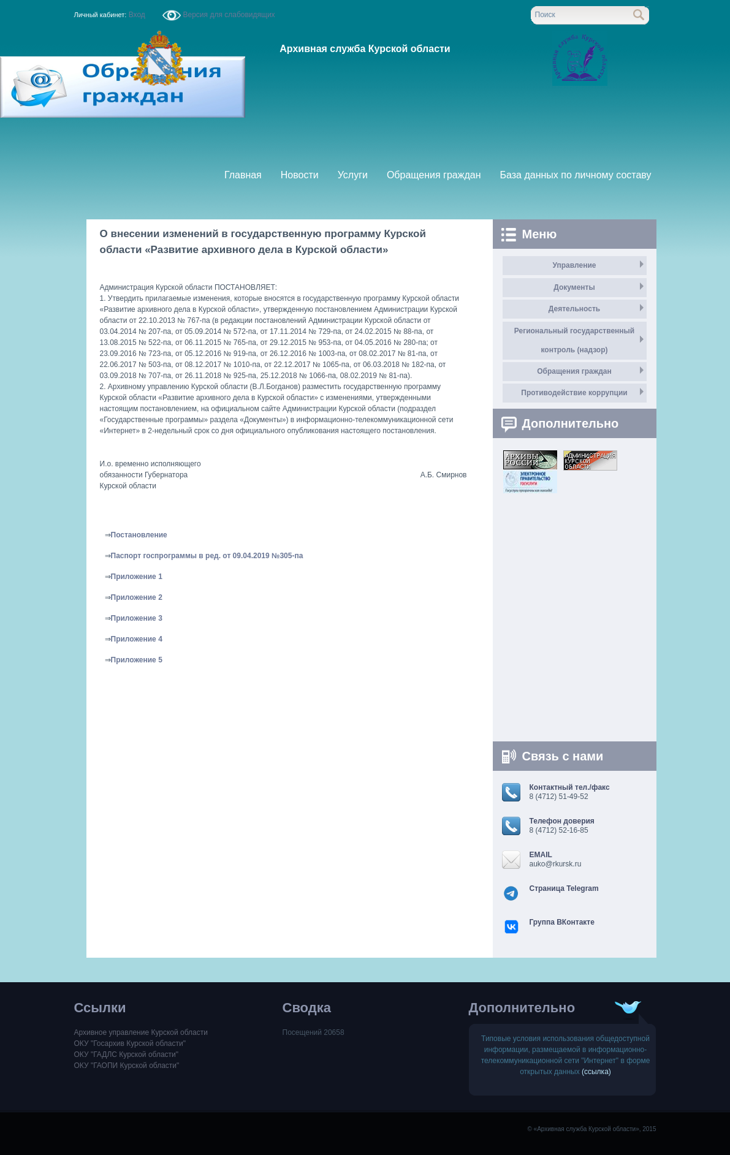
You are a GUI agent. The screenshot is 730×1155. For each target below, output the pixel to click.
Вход (136, 14)
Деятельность (574, 309)
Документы (574, 287)
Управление (574, 265)
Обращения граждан (434, 175)
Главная (243, 175)
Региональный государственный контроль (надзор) (574, 340)
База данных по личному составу (576, 175)
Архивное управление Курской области (141, 1032)
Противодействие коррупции (574, 392)
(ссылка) (596, 1071)
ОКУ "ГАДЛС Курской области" (126, 1054)
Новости (300, 175)
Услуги (353, 175)
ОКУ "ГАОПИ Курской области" (127, 1065)
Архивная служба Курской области (364, 49)
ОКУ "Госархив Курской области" (130, 1043)
